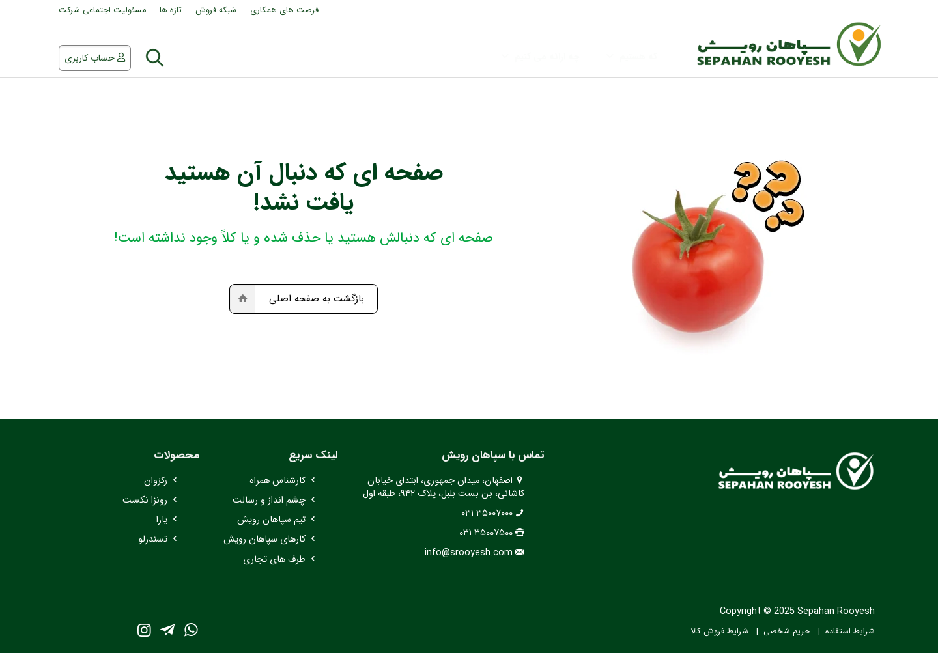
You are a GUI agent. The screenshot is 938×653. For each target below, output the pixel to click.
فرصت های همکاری (284, 10)
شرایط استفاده (850, 631)
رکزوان (155, 480)
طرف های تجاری (274, 559)
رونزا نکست (144, 500)
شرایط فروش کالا (719, 631)
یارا (161, 519)
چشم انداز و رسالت (269, 500)
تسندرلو (152, 539)
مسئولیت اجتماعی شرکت (102, 10)
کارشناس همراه (277, 480)
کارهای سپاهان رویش (264, 539)
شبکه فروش (215, 10)
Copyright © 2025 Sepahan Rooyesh (797, 611)
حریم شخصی (786, 631)
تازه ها (171, 10)
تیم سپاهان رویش (271, 519)
